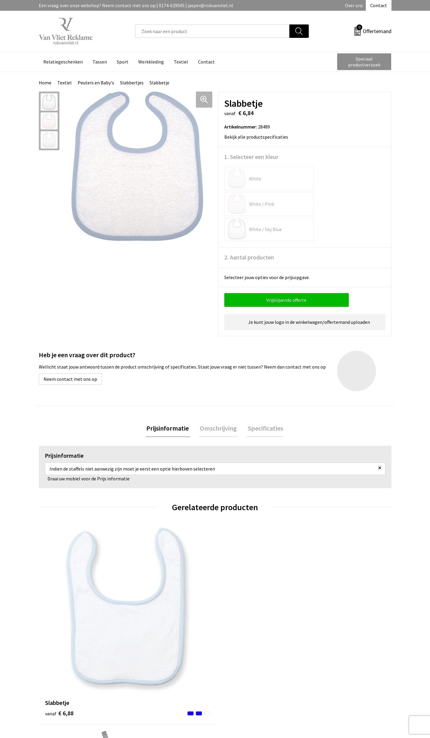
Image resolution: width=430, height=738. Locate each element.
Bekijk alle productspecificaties (258, 137)
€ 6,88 (59, 573)
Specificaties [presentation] (263, 378)
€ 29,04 (237, 582)
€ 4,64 (147, 573)
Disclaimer (320, 665)
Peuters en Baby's (96, 83)
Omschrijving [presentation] (218, 378)
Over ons (354, 5)
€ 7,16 (323, 573)
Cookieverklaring (327, 647)
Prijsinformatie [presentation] (169, 378)
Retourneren (235, 647)
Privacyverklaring (327, 656)
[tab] (169, 378)
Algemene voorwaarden (334, 638)
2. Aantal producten (249, 206)
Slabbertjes (132, 83)
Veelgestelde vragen (155, 647)
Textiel (64, 83)
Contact (378, 5)
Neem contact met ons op (70, 328)
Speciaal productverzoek (364, 62)
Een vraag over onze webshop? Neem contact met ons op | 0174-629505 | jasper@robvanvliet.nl (136, 5)
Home (45, 83)
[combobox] (212, 31)
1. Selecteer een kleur (251, 156)
